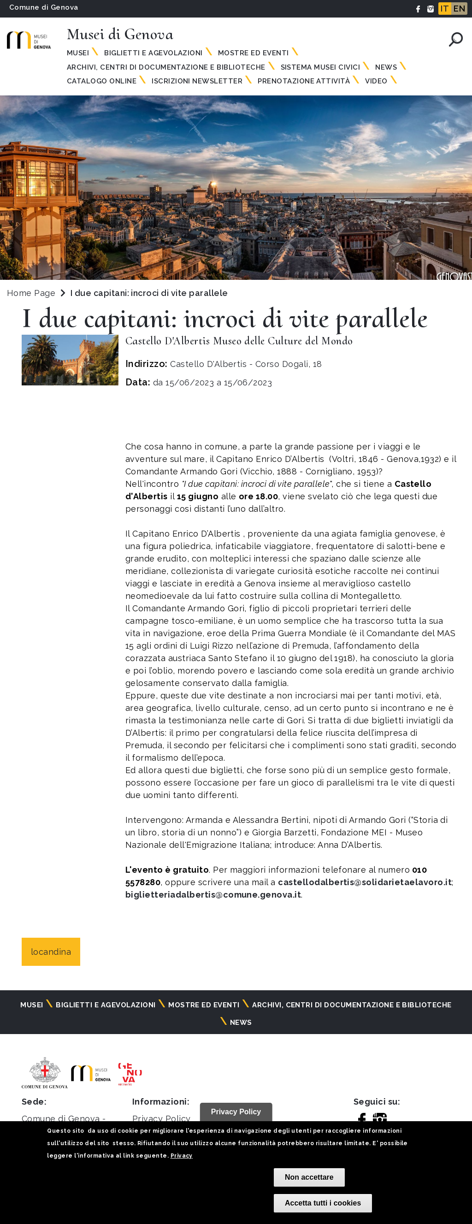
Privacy (182, 1156)
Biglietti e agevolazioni (153, 53)
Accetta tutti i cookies (323, 1203)
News (386, 67)
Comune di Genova (43, 7)
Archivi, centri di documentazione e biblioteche (166, 67)
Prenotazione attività (304, 81)
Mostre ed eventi (253, 53)
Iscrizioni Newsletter (197, 81)
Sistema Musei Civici (320, 67)
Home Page (31, 293)
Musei (78, 53)
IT (445, 8)
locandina (51, 952)
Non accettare (309, 1177)
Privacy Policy (161, 1118)
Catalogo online (101, 81)
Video (376, 81)
